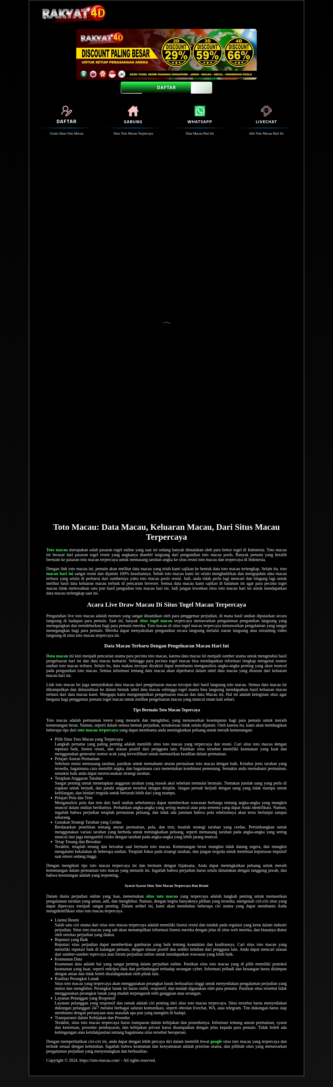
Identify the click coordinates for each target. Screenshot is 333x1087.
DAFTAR (166, 88)
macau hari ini (59, 573)
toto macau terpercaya (98, 730)
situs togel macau (156, 620)
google (216, 1041)
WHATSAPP (200, 121)
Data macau (57, 656)
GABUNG (133, 121)
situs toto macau (162, 896)
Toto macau (57, 549)
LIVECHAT (266, 121)
